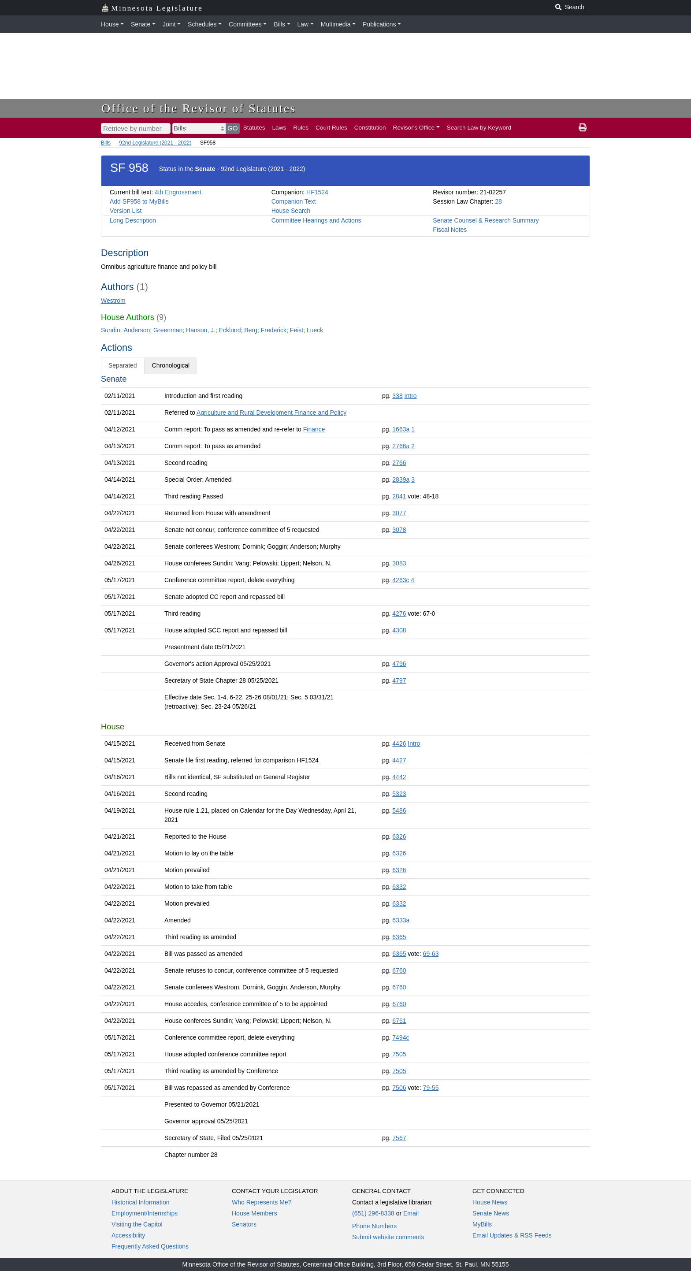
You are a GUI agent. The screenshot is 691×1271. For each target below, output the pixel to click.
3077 (399, 513)
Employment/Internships (144, 1213)
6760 (399, 970)
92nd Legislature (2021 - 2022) (155, 143)
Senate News (490, 1213)
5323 (399, 793)
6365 (399, 936)
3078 (399, 529)
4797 (399, 680)
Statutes (254, 127)
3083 (399, 563)
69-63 (431, 953)
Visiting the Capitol (137, 1224)
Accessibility (128, 1235)
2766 (399, 462)
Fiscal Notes (450, 229)
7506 (399, 1087)
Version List (125, 210)
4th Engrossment (178, 192)
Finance (314, 429)
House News (489, 1202)
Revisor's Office (414, 127)
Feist (296, 330)
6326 (399, 836)
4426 (399, 743)
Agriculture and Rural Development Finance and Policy (271, 412)
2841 (399, 496)
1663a (400, 429)
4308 (399, 630)
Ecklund (230, 330)
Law (303, 24)
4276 (399, 613)
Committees (245, 24)
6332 (399, 886)
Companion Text (293, 201)
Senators (244, 1224)
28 (498, 201)
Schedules (202, 24)
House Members (254, 1213)
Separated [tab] (122, 365)
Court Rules (331, 127)
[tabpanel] (345, 768)
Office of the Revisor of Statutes (198, 108)
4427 (399, 760)
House (110, 24)
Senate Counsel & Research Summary (486, 220)
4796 (399, 663)
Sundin (110, 330)
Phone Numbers (374, 1226)
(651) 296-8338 (373, 1213)
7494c (400, 1037)
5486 (399, 810)
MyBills (482, 1224)
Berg (250, 330)
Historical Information (140, 1202)
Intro (411, 395)
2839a (400, 479)
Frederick (273, 330)
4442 (399, 776)
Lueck (315, 330)
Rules (300, 127)
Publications (379, 24)
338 (397, 395)
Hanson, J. (200, 330)
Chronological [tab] (171, 365)
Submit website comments (388, 1237)
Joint (169, 24)
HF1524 (317, 192)
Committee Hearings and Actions (316, 220)
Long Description (133, 220)
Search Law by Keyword (479, 127)
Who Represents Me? (261, 1202)
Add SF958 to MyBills (139, 201)
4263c (400, 579)
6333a (400, 920)
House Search (291, 210)
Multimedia (336, 24)
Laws (279, 127)
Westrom (113, 300)
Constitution (370, 127)
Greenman (167, 330)
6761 (399, 1020)
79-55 (431, 1087)
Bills (279, 24)
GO (232, 128)
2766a (400, 446)
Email (411, 1213)
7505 (399, 1054)
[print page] (582, 127)
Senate (140, 24)
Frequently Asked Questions (150, 1246)
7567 (399, 1137)
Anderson (136, 330)
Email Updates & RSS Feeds (512, 1235)
